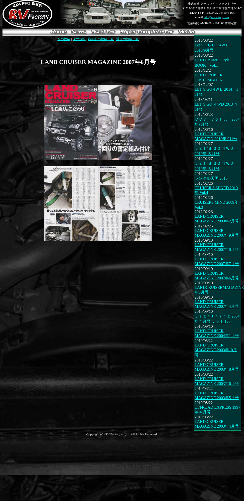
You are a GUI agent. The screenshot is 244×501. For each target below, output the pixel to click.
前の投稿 (63, 39)
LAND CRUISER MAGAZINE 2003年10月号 (216, 350)
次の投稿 (79, 39)
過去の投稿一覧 (127, 39)
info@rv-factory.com (216, 17)
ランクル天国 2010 (211, 178)
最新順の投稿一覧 (101, 39)
